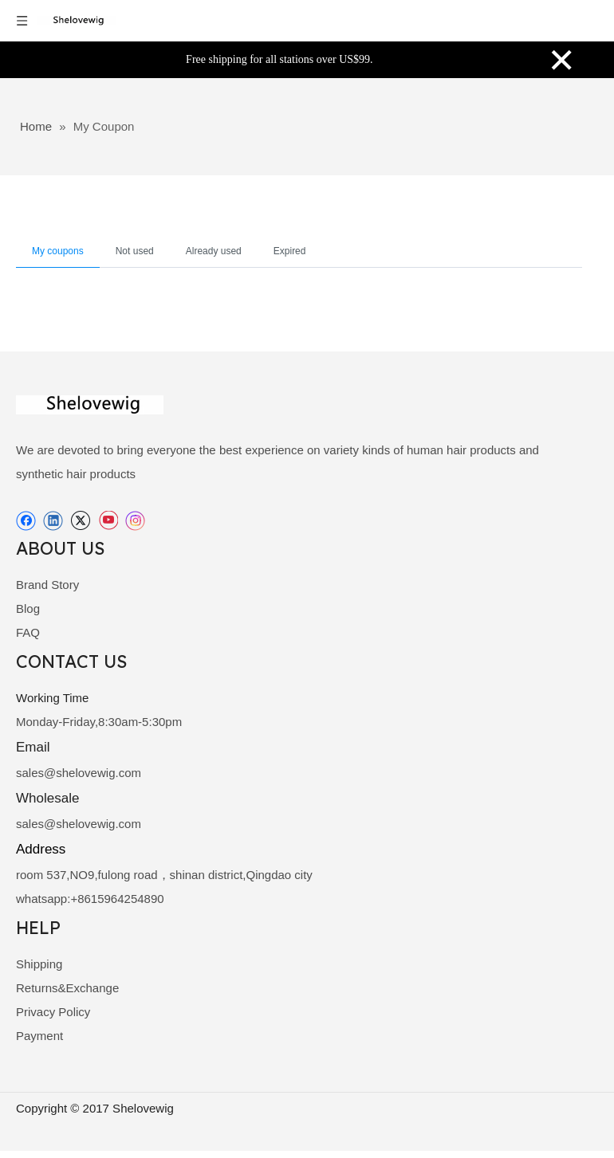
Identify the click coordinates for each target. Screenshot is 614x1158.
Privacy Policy (53, 1012)
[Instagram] (135, 521)
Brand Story (47, 584)
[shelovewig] (89, 404)
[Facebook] (26, 521)
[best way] (568, 1138)
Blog (28, 608)
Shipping (39, 964)
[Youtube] (108, 521)
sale (27, 772)
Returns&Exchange (67, 988)
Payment (39, 1035)
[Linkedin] (53, 521)
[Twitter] (80, 521)
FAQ (28, 632)
